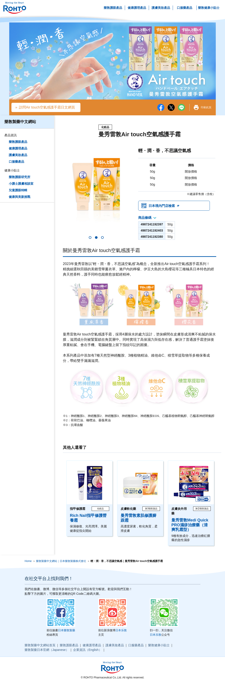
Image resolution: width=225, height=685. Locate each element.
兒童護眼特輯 (18, 190)
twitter (171, 107)
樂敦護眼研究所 (19, 177)
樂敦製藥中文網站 (20, 122)
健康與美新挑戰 (19, 197)
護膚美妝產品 (161, 7)
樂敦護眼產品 (113, 7)
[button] (90, 238)
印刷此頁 (206, 107)
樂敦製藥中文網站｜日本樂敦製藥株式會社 (61, 562)
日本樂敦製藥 (66, 631)
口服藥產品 (184, 7)
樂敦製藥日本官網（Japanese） (47, 651)
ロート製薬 (14, 8)
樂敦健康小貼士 (209, 7)
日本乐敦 (121, 631)
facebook (160, 107)
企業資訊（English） (87, 651)
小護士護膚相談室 (21, 183)
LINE (181, 107)
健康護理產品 (137, 7)
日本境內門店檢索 (163, 206)
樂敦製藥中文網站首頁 (40, 646)
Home (28, 562)
